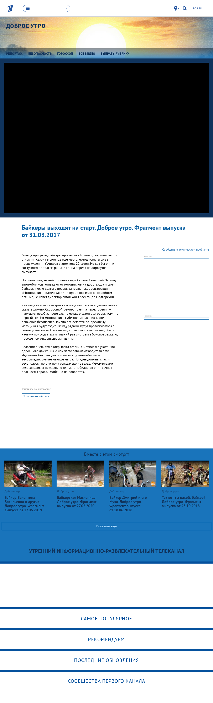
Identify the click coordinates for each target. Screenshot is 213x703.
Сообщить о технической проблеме (185, 249)
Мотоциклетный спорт (36, 396)
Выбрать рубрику (115, 54)
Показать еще (106, 526)
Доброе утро (26, 26)
